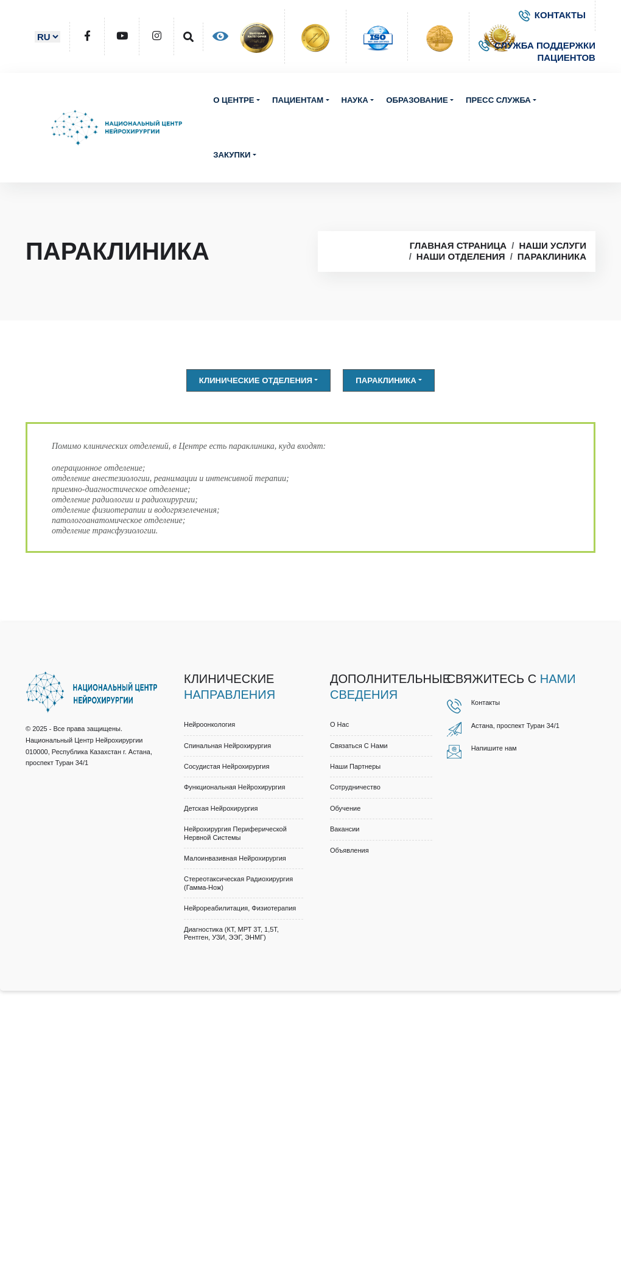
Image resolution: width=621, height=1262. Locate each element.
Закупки (231, 154)
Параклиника (552, 256)
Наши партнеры (355, 766)
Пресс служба (498, 100)
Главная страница (458, 245)
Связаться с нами (359, 745)
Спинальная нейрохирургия (227, 745)
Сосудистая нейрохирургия (226, 766)
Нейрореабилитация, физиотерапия (240, 908)
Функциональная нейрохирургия (234, 787)
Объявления (349, 850)
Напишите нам (494, 748)
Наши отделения (460, 256)
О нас (339, 724)
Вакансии (345, 829)
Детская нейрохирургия (221, 808)
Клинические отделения (255, 380)
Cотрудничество (355, 787)
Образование (416, 100)
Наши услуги (552, 245)
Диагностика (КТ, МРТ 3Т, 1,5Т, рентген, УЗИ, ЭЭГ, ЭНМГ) (231, 933)
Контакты (485, 702)
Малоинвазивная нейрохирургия (235, 858)
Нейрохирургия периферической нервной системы (235, 833)
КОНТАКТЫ (552, 15)
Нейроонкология (209, 724)
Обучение (345, 808)
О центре (233, 100)
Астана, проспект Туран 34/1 (515, 725)
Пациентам (297, 100)
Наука (355, 100)
